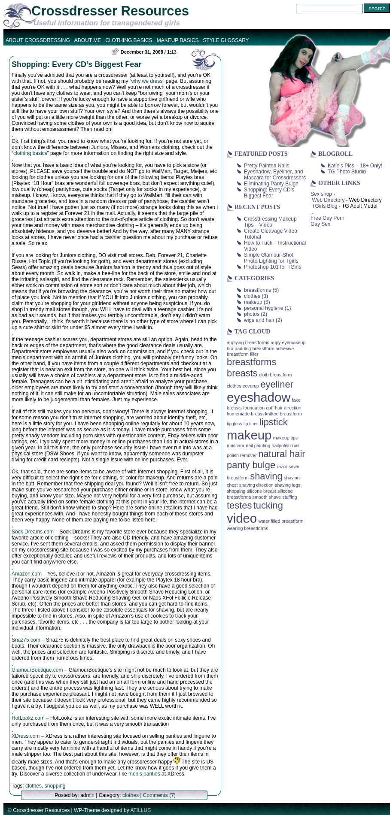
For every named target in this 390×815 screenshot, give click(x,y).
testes (239, 505)
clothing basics (30, 153)
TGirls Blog (324, 206)
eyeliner (276, 384)
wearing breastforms (247, 528)
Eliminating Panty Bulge (271, 184)
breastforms (257, 290)
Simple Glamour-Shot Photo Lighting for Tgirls (271, 258)
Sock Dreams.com (33, 532)
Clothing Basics (128, 40)
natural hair (281, 453)
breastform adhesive (273, 348)
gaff (270, 407)
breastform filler (242, 354)
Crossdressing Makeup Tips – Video (270, 222)
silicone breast (261, 491)
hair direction (288, 407)
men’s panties (144, 774)
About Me (87, 40)
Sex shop (321, 194)
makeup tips (285, 437)
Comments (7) (159, 795)
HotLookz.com (28, 718)
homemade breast (245, 413)
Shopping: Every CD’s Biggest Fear (76, 64)
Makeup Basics (178, 40)
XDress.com (26, 736)
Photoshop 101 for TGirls (272, 267)
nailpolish (280, 445)
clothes (33, 786)
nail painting (258, 445)
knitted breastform (283, 413)
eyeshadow (258, 397)
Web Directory (328, 200)
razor (282, 466)
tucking (268, 505)
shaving (266, 476)
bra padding (239, 348)
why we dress (147, 81)
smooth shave (267, 497)
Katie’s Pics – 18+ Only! (355, 166)
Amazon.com (27, 574)
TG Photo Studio (347, 172)
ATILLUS (140, 810)
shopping (55, 786)
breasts (242, 373)
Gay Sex (320, 224)
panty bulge (251, 465)
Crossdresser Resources (110, 10)
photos (251, 314)
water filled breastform (280, 521)
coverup (251, 385)
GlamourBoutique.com (37, 670)
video (242, 518)
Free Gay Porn (327, 218)
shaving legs (287, 485)
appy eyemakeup (288, 342)
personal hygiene (263, 308)
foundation (254, 407)
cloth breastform (275, 374)
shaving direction (256, 485)
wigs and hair (259, 320)
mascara (235, 445)
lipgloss (234, 423)
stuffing (289, 497)
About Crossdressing (38, 40)
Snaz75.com (26, 640)
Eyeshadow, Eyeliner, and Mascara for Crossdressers (275, 175)
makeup (253, 302)
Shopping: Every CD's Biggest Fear (269, 193)
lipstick (273, 422)
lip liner (251, 423)
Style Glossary (226, 40)
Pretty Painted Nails (266, 166)
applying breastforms (248, 342)
